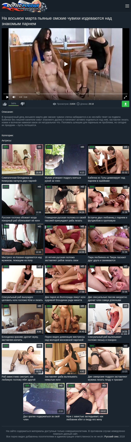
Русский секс (111, 436)
